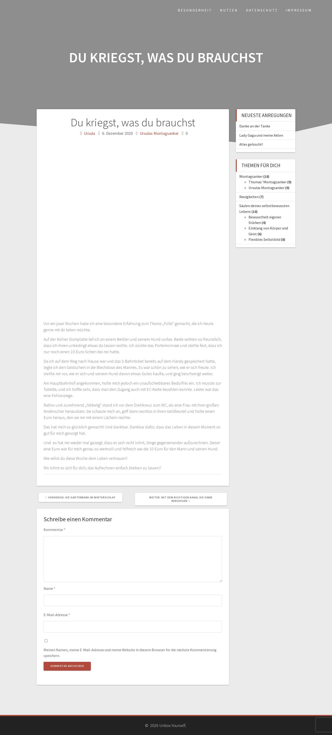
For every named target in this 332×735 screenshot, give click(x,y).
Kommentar (54, 529)
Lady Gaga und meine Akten (261, 135)
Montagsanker (251, 176)
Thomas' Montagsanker (268, 182)
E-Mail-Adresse (57, 614)
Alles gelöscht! (251, 144)
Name (49, 588)
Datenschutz (262, 10)
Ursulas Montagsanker (159, 133)
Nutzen (229, 10)
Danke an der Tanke (254, 126)
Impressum (299, 10)
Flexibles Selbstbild (264, 239)
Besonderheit (195, 10)
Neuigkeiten (249, 196)
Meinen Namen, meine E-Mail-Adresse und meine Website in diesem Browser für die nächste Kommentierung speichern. (130, 653)
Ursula (89, 133)
